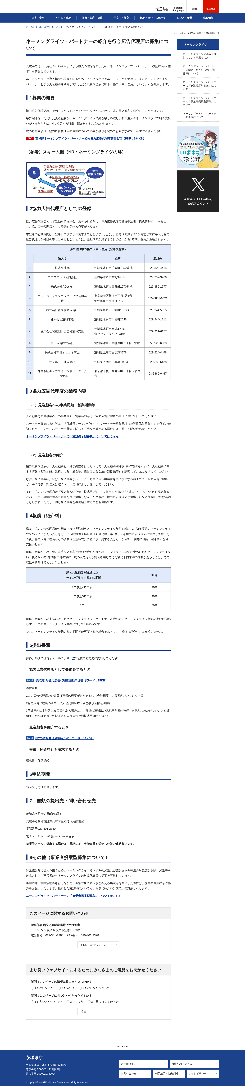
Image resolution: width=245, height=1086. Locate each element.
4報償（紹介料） (47, 515)
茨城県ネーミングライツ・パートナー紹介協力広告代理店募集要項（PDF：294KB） (90, 138)
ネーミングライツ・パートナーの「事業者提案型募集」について (199, 101)
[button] (178, 6)
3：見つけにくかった (105, 1001)
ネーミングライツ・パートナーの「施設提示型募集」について (199, 86)
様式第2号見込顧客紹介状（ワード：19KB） (64, 738)
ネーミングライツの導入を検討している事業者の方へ (199, 56)
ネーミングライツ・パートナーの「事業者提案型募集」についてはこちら (74, 896)
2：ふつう (68, 987)
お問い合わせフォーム (93, 945)
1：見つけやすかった (48, 1001)
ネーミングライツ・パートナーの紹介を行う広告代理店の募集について (199, 70)
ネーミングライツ (60, 27)
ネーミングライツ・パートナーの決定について (199, 115)
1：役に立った (44, 987)
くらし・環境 (42, 27)
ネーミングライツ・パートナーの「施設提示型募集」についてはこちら (72, 436)
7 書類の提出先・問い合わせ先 (63, 800)
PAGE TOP (122, 1046)
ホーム (29, 27)
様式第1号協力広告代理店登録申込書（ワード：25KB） (71, 680)
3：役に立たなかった (96, 987)
